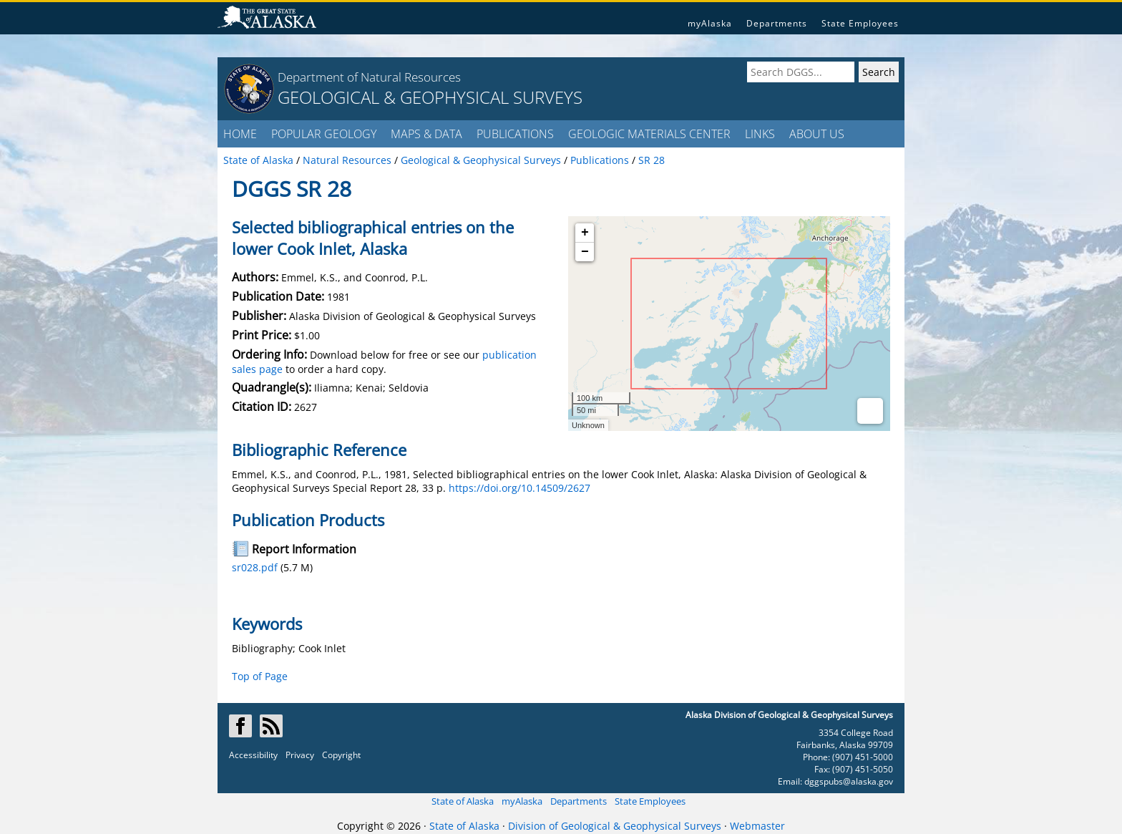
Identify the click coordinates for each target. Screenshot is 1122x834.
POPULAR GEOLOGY (323, 134)
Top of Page (260, 676)
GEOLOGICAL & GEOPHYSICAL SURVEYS (430, 97)
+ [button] (585, 232)
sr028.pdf (255, 567)
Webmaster (757, 826)
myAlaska (710, 23)
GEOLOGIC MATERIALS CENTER (649, 134)
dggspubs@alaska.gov (848, 781)
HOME (240, 134)
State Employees (860, 23)
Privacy (300, 755)
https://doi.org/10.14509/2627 (519, 488)
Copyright (341, 755)
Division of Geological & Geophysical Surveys (614, 826)
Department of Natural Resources (369, 77)
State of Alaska (462, 801)
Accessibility (253, 755)
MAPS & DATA (426, 134)
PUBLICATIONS (515, 134)
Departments (776, 23)
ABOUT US (816, 134)
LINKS (760, 134)
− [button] (585, 252)
